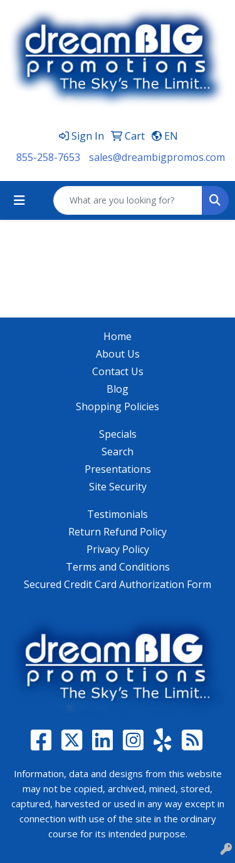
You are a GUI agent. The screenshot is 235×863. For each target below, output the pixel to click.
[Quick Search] (127, 200)
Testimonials (117, 514)
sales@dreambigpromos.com (157, 157)
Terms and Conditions (118, 567)
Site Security (118, 487)
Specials (118, 434)
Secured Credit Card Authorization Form (117, 584)
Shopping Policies (117, 406)
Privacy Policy (117, 549)
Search (117, 451)
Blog (117, 389)
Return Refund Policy (117, 532)
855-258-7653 (48, 157)
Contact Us (118, 371)
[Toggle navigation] (19, 200)
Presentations (118, 469)
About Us (118, 354)
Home (117, 336)
